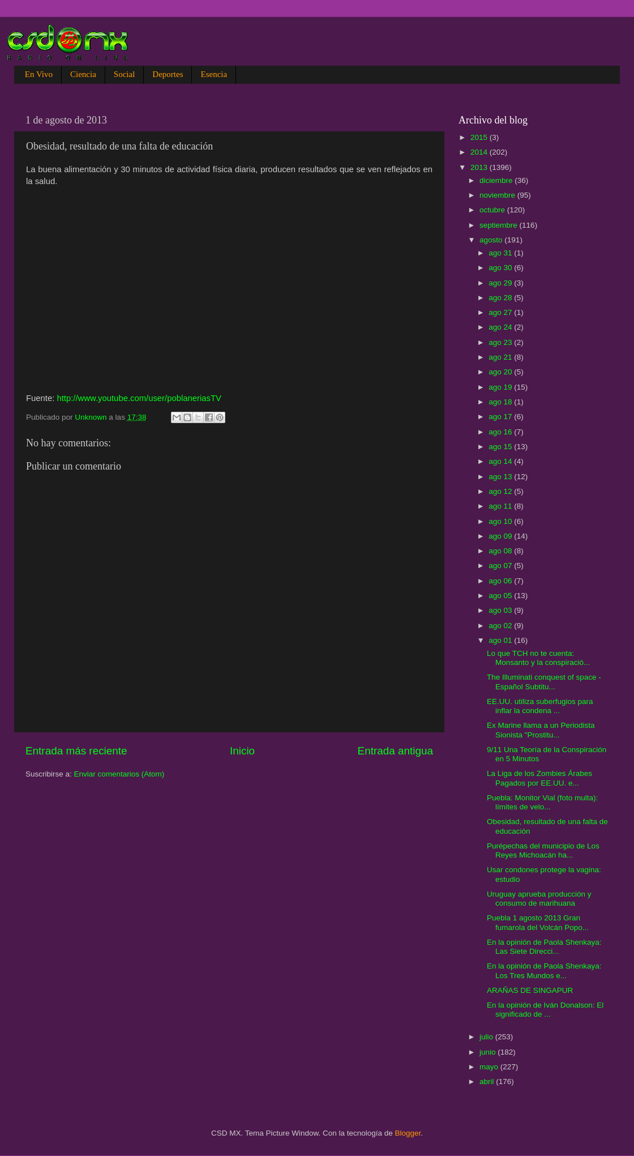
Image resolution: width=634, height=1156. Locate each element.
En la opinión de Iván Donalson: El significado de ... (545, 1009)
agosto (491, 240)
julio (487, 1037)
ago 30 (501, 267)
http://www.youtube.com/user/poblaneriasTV (139, 398)
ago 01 (501, 640)
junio (488, 1052)
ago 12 (501, 491)
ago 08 (501, 551)
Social (124, 74)
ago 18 (501, 402)
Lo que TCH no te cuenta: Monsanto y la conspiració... (538, 658)
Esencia (213, 74)
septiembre (499, 225)
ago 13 (501, 476)
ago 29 (501, 283)
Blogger (408, 1133)
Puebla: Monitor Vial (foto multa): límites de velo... (542, 802)
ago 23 (501, 342)
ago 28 (501, 297)
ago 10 (501, 521)
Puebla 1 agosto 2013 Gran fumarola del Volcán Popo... (538, 922)
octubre (493, 210)
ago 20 (501, 372)
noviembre (498, 195)
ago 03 (501, 610)
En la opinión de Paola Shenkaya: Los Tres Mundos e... (544, 970)
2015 (480, 137)
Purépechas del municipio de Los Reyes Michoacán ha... (543, 850)
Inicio (242, 751)
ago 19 (501, 387)
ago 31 (501, 253)
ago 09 (501, 536)
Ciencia (83, 74)
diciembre (497, 180)
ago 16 (501, 432)
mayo (489, 1067)
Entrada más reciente (76, 751)
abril (487, 1081)
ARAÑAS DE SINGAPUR (530, 990)
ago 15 (501, 446)
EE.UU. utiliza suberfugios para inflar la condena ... (540, 706)
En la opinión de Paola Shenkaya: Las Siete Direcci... (544, 946)
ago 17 (501, 416)
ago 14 (501, 461)
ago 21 (501, 357)
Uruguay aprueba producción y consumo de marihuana (539, 898)
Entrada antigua (395, 751)
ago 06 (501, 581)
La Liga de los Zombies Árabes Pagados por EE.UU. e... (539, 778)
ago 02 (501, 625)
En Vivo (39, 74)
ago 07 (501, 565)
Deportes (167, 74)
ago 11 (501, 506)
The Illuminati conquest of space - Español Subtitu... (544, 681)
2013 (480, 167)
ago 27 (501, 312)
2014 (480, 152)
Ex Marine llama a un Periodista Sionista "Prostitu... (541, 730)
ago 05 (501, 595)
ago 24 (501, 327)
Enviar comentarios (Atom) (119, 774)
